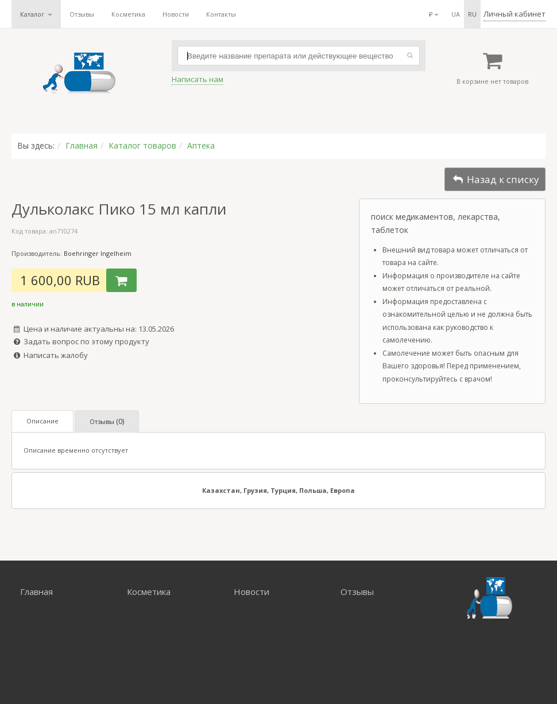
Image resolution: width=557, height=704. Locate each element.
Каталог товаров (142, 145)
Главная (81, 145)
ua (455, 14)
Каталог (36, 14)
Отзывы (81, 14)
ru (472, 14)
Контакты (221, 14)
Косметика (128, 14)
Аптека (201, 145)
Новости (176, 14)
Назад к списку (495, 179)
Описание (42, 421)
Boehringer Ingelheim (97, 253)
